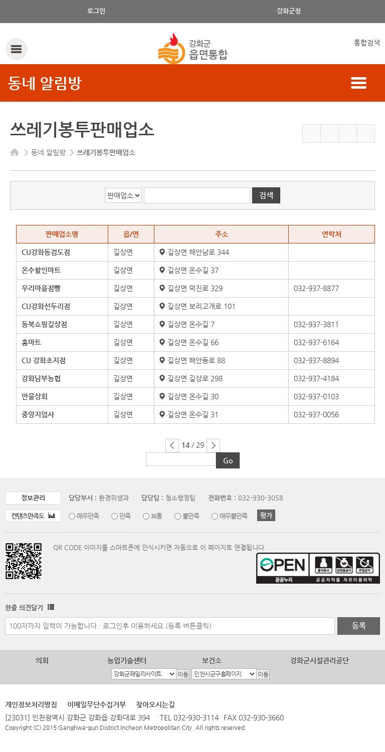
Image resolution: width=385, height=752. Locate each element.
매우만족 (88, 516)
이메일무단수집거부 (96, 704)
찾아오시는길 (155, 704)
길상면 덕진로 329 (191, 288)
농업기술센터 (126, 660)
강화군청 (289, 11)
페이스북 (329, 133)
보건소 (212, 660)
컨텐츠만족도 (33, 516)
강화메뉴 (16, 49)
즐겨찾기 (311, 133)
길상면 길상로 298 (191, 378)
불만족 (190, 516)
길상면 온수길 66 (189, 342)
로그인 (96, 11)
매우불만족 (233, 516)
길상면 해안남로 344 (194, 252)
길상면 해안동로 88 (192, 360)
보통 (156, 516)
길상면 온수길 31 (189, 414)
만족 (124, 516)
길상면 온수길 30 (189, 396)
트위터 (347, 133)
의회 (42, 660)
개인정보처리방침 (31, 704)
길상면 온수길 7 (187, 324)
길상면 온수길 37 (189, 270)
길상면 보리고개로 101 (197, 306)
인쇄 (365, 133)
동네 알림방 (45, 83)
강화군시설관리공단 (319, 660)
